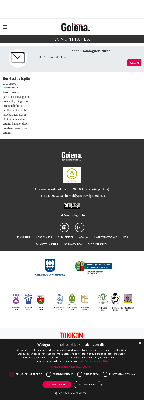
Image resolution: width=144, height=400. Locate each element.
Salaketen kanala (47, 244)
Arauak (83, 237)
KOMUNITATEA (72, 39)
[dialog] (72, 369)
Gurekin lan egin (98, 244)
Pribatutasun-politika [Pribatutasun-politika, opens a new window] (96, 361)
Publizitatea (65, 237)
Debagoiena (10, 87)
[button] (72, 367)
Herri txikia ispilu (16, 78)
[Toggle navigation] (5, 27)
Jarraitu (134, 62)
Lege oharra (44, 237)
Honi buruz (23, 237)
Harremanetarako (105, 237)
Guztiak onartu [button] (57, 384)
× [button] (139, 343)
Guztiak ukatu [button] (88, 384)
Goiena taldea (73, 244)
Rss (125, 237)
